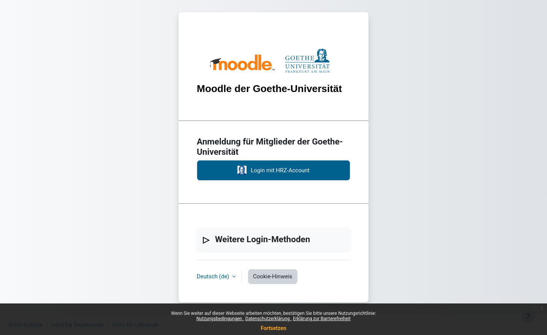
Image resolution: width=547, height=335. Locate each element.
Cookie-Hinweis (272, 276)
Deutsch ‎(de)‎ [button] (214, 276)
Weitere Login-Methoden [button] (262, 239)
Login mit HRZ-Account (273, 170)
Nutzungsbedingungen (219, 318)
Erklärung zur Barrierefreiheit (322, 318)
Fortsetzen (273, 328)
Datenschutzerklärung (268, 318)
